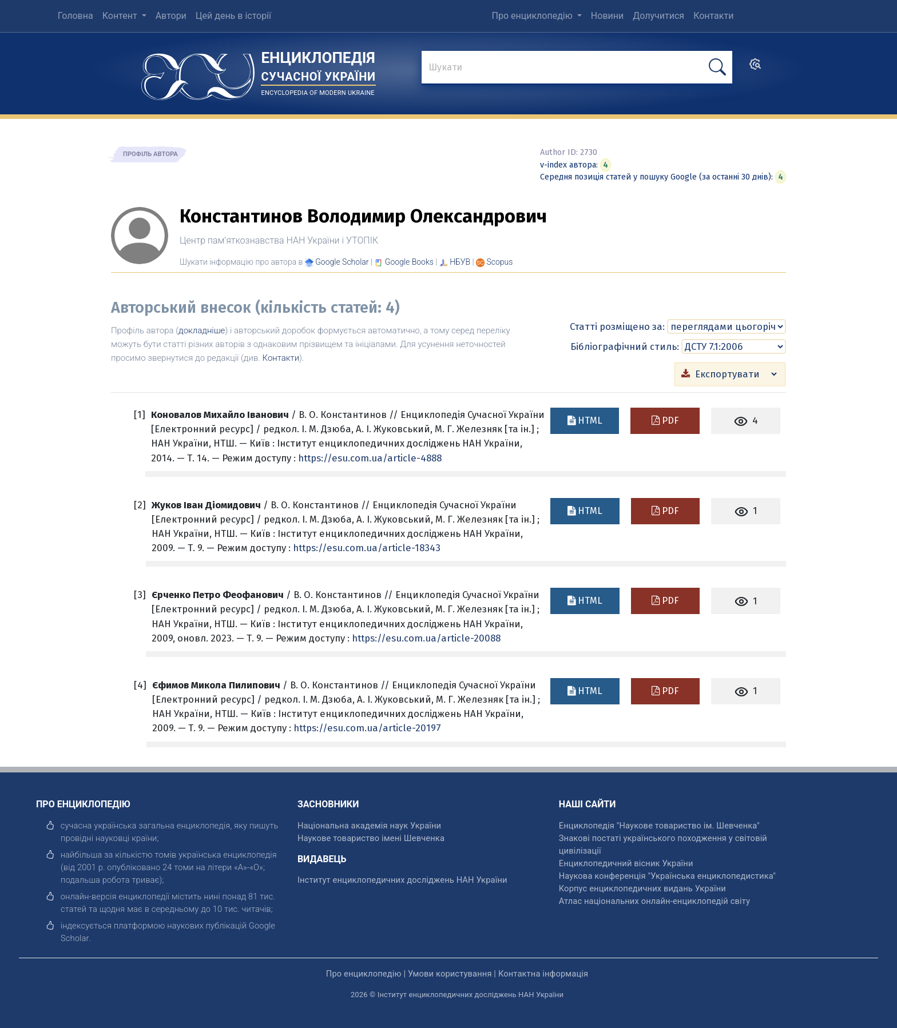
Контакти (281, 358)
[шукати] (717, 67)
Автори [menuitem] (171, 15)
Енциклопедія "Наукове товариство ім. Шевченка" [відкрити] (659, 825)
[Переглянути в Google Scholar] (341, 261)
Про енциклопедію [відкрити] (364, 973)
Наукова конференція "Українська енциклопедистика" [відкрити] (667, 875)
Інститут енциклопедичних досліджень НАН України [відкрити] (402, 879)
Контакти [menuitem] (713, 15)
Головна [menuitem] (75, 15)
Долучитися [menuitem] (658, 15)
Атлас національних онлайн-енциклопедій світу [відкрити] (654, 900)
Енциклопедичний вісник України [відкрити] (626, 863)
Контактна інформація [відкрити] (543, 973)
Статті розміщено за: (617, 326)
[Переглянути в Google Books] (409, 261)
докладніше (201, 330)
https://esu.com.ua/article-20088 (426, 637)
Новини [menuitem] (607, 15)
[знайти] (577, 68)
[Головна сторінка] (198, 72)
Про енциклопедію (533, 15)
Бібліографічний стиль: (624, 346)
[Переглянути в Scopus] (500, 261)
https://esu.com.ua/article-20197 (367, 727)
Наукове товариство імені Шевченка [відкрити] (370, 837)
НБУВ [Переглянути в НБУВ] (460, 261)
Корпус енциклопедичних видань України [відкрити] (642, 888)
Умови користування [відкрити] (450, 973)
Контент (121, 15)
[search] (755, 67)
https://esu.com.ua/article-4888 (370, 457)
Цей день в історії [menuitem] (233, 15)
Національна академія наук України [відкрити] (369, 825)
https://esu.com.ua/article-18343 (366, 547)
